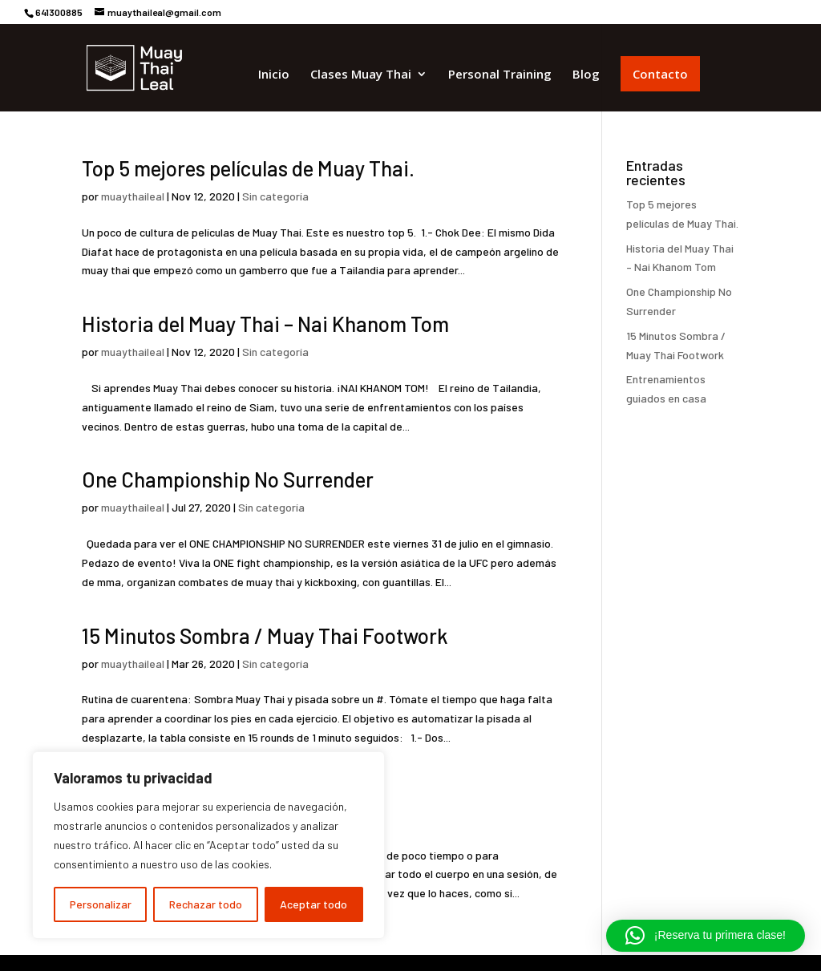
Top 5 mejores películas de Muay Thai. (248, 168)
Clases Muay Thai (360, 75)
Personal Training (500, 75)
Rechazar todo (205, 904)
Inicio (273, 75)
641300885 (59, 12)
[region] (208, 845)
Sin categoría (275, 196)
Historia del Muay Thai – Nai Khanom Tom (265, 323)
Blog (586, 75)
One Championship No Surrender (228, 479)
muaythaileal (132, 196)
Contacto (660, 74)
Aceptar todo (313, 904)
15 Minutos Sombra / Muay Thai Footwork (265, 635)
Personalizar (100, 904)
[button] (705, 936)
